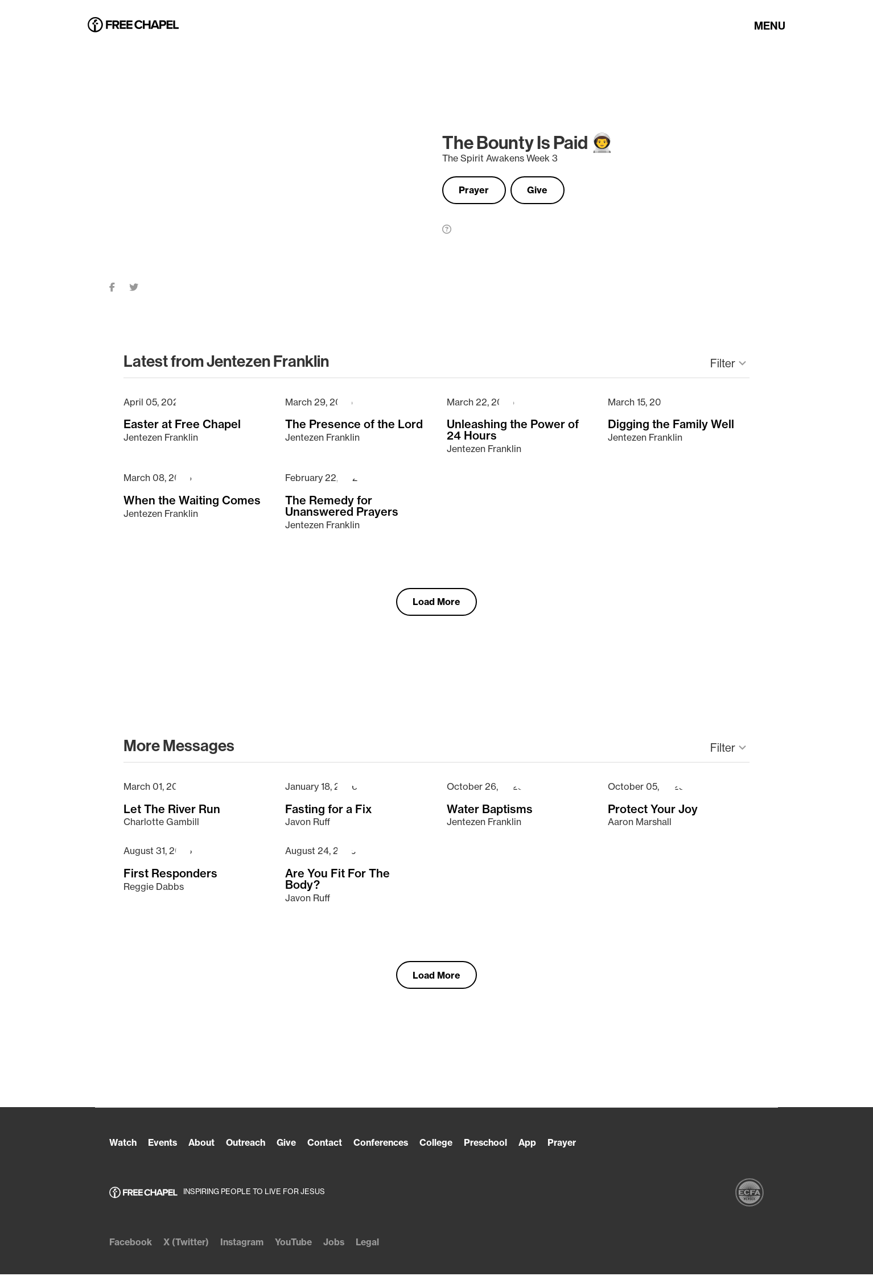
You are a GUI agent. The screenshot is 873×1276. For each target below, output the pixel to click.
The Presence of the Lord (354, 424)
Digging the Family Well (671, 424)
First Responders (170, 874)
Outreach (251, 1144)
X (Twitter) (188, 1243)
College (449, 1144)
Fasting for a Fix (328, 809)
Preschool (500, 1144)
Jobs (341, 1243)
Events (164, 1144)
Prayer (477, 190)
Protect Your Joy (653, 809)
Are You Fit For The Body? (337, 879)
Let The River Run (171, 809)
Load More (436, 602)
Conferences (391, 1144)
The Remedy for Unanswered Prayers (341, 505)
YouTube (299, 1243)
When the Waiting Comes (192, 500)
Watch (123, 1144)
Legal (376, 1243)
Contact (333, 1144)
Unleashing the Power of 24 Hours (513, 430)
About (205, 1144)
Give (545, 190)
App (543, 1144)
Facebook (131, 1243)
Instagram (246, 1243)
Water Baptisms (490, 809)
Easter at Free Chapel (182, 424)
